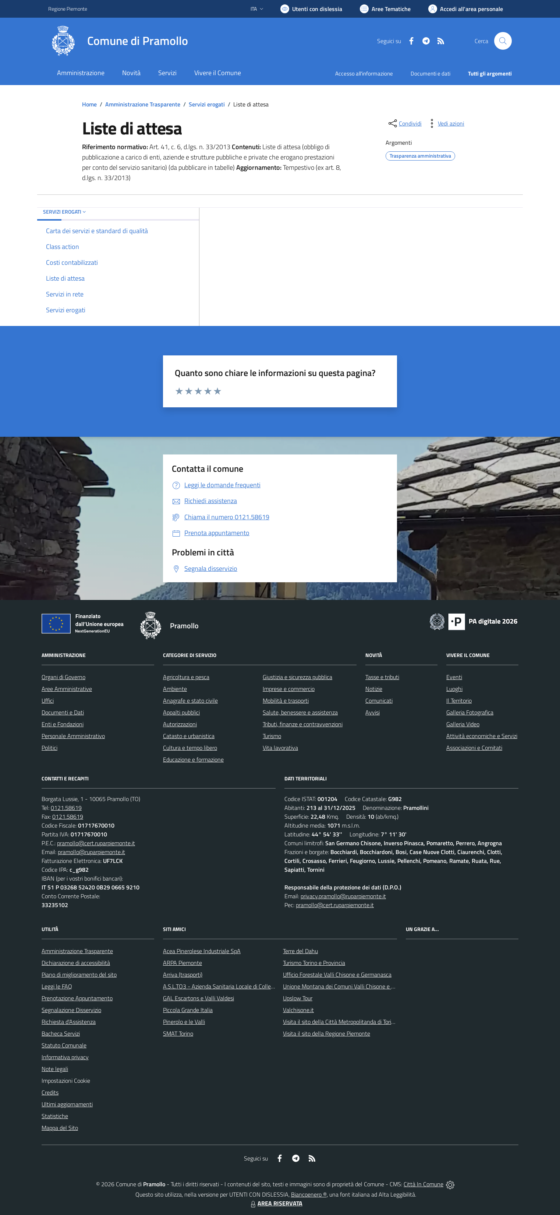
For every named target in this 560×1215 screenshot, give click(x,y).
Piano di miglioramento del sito (79, 974)
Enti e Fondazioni (63, 724)
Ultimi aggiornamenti (67, 1104)
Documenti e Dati (63, 712)
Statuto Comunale (64, 1045)
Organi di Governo (63, 677)
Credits (50, 1092)
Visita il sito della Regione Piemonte (326, 1033)
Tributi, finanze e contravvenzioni (303, 724)
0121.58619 (66, 807)
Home (89, 104)
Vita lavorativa (280, 747)
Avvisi (372, 712)
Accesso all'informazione (364, 73)
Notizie (373, 688)
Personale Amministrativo (73, 735)
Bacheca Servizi (61, 1033)
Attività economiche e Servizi (481, 735)
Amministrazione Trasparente (142, 104)
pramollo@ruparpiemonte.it (91, 851)
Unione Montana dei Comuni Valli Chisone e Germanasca (352, 986)
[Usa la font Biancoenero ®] (311, 9)
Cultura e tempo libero (190, 747)
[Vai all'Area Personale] (465, 9)
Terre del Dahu (300, 951)
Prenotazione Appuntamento (77, 998)
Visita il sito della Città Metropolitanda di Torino (340, 1021)
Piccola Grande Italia (188, 1009)
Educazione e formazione (193, 759)
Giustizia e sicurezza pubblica (297, 677)
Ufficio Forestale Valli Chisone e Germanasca (337, 974)
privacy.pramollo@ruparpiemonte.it (343, 896)
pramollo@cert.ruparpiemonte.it (96, 843)
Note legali (55, 1068)
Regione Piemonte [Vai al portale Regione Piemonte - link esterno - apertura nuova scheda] (67, 9)
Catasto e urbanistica (189, 735)
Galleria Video (462, 724)
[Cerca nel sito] (503, 41)
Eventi (454, 677)
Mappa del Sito (60, 1127)
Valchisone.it (298, 1009)
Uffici (48, 700)
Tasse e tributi (382, 677)
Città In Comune (423, 1184)
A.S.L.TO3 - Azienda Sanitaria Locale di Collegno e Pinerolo (234, 986)
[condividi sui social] (404, 123)
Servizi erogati (207, 104)
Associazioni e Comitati (474, 747)
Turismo (272, 735)
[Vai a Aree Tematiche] (385, 9)
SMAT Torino (178, 1033)
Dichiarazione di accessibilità (76, 962)
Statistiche (55, 1116)
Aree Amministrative (67, 688)
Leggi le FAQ (57, 986)
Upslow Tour (297, 998)
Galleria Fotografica (469, 712)
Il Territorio (459, 700)
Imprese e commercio (289, 688)
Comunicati (379, 700)
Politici (49, 747)
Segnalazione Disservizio (71, 1009)
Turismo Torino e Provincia (314, 962)
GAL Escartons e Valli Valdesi (198, 998)
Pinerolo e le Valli (184, 1021)
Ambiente (175, 688)
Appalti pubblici (181, 712)
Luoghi (454, 688)
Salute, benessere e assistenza (300, 712)
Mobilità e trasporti (286, 700)
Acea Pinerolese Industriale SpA (202, 951)
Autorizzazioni (180, 724)
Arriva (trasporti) (182, 974)
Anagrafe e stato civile (190, 700)
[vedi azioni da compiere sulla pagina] (445, 123)
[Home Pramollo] (118, 41)
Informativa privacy (65, 1057)
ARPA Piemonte (182, 962)
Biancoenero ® (309, 1194)
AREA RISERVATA (275, 1203)
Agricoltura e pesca (186, 677)
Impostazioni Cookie (66, 1080)
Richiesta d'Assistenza (69, 1021)
